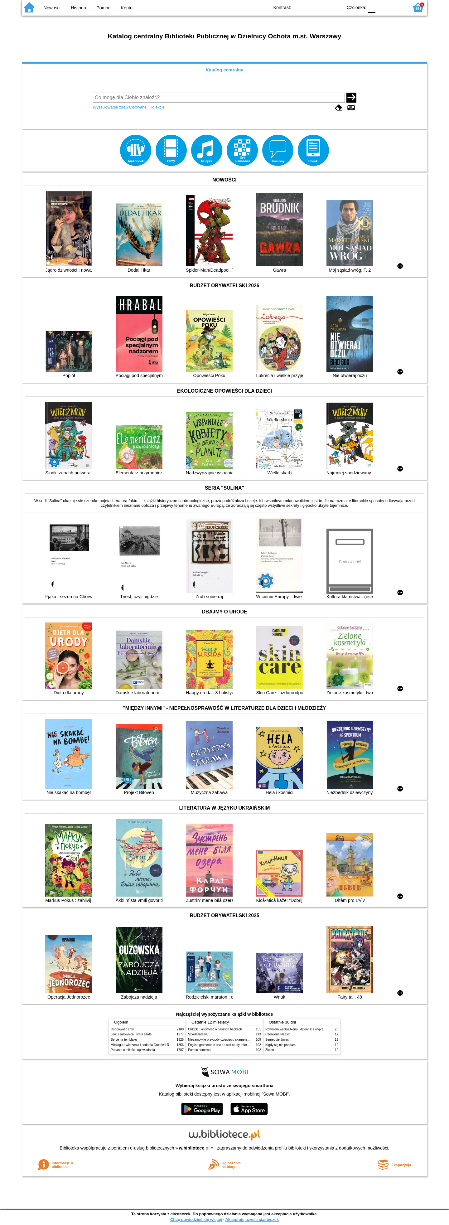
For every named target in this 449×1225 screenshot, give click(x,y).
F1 (382, 7)
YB (323, 7)
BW (311, 7)
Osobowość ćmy (122, 1029)
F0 (371, 7)
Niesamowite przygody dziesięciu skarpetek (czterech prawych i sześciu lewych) (244, 1039)
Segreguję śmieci (277, 1039)
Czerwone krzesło (277, 1034)
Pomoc (103, 7)
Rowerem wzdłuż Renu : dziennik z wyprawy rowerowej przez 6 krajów (314, 1029)
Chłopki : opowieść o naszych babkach (215, 1029)
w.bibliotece (194, 1147)
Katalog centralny (225, 69)
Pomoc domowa (199, 1050)
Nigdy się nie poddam (280, 1045)
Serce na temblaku (124, 1039)
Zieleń (269, 1050)
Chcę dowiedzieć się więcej (196, 1219)
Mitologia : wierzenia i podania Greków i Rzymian (145, 1045)
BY (336, 7)
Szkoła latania (198, 1034)
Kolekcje (157, 107)
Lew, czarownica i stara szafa (131, 1034)
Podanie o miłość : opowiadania (133, 1050)
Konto (127, 7)
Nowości (52, 7)
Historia (78, 7)
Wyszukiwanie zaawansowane (120, 107)
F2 (397, 7)
